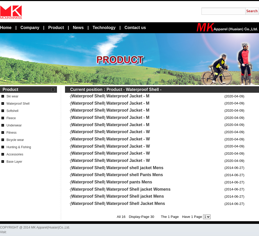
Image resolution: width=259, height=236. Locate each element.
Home (5, 27)
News (78, 27)
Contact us (135, 27)
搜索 (252, 11)
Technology (104, 27)
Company (29, 27)
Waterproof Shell (142, 89)
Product (56, 27)
